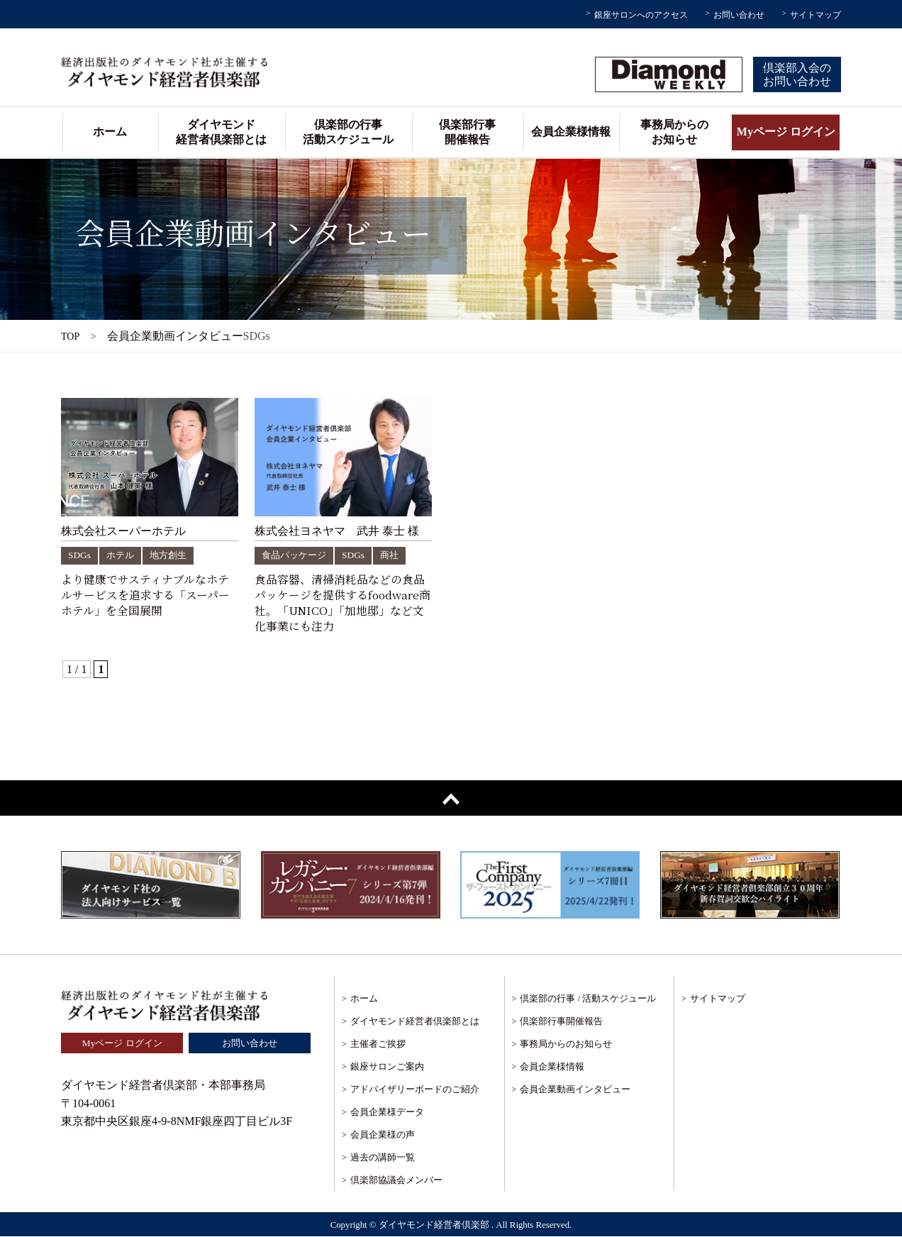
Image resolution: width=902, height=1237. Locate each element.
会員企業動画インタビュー (575, 1090)
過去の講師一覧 (382, 1158)
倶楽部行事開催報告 (467, 131)
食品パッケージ (296, 555)
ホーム (110, 132)
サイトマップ (815, 15)
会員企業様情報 (571, 132)
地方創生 (171, 555)
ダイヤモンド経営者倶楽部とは (221, 131)
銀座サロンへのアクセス (641, 15)
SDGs (79, 555)
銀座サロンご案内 (387, 1067)
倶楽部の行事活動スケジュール (348, 131)
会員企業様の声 (382, 1135)
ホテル (121, 555)
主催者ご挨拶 (378, 1044)
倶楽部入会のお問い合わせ (797, 74)
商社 (396, 555)
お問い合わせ (738, 15)
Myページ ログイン (786, 132)
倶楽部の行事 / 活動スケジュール (588, 999)
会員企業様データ (387, 1112)
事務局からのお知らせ (674, 131)
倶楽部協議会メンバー (396, 1180)
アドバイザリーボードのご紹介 (414, 1090)
